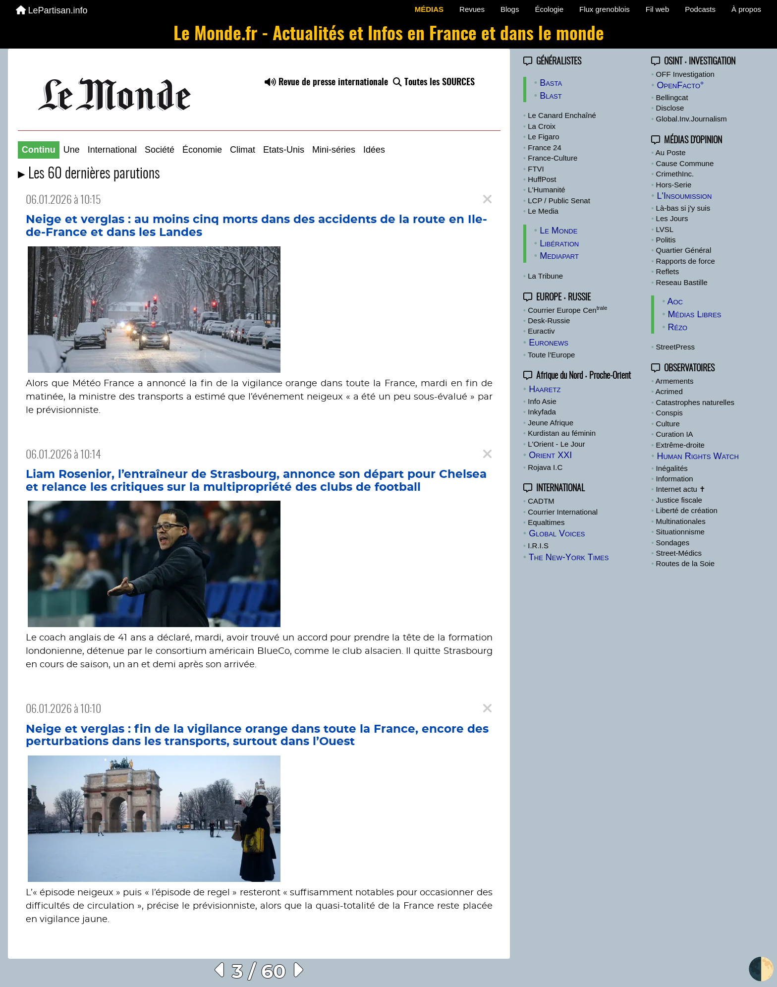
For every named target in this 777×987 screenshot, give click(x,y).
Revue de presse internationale (326, 82)
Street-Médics (679, 553)
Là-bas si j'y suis (683, 208)
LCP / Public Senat (559, 200)
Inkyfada (542, 411)
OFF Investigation (685, 74)
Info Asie (542, 401)
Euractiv (541, 331)
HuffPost (542, 179)
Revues (472, 9)
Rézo (677, 327)
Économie (202, 150)
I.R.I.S (538, 545)
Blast (551, 96)
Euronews (548, 343)
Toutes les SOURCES (434, 82)
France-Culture (552, 158)
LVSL (665, 229)
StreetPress (675, 347)
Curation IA (674, 434)
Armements (675, 381)
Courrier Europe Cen (567, 310)
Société (159, 150)
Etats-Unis (283, 150)
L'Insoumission (684, 196)
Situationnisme (680, 531)
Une (71, 150)
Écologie (549, 9)
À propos (746, 9)
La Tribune (545, 276)
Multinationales (681, 521)
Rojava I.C (545, 467)
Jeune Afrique (550, 422)
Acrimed (669, 391)
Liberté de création (687, 510)
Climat (242, 150)
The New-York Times (569, 557)
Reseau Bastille (682, 282)
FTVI (536, 169)
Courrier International (563, 512)
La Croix (541, 126)
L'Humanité (546, 189)
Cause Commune (685, 163)
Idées (374, 150)
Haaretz (544, 389)
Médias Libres (694, 314)
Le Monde (558, 230)
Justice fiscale (679, 500)
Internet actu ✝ (681, 489)
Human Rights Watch (697, 456)
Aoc (675, 301)
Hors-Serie (674, 184)
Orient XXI (550, 455)
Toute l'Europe (551, 354)
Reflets (667, 271)
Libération (559, 243)
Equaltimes (546, 522)
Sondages (673, 542)
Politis (666, 239)
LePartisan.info (52, 10)
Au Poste (671, 152)
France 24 (544, 147)
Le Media (543, 211)
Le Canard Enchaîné (562, 115)
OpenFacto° (680, 85)
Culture (668, 423)
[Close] (487, 199)
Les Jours (672, 218)
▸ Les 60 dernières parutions (89, 174)
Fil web (657, 9)
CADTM (541, 501)
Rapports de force (685, 261)
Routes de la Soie (685, 563)
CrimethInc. (675, 174)
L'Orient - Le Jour (556, 444)
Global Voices (557, 533)
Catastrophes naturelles (695, 402)
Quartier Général (684, 250)
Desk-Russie (549, 320)
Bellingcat (672, 97)
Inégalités (672, 468)
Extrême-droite (680, 445)
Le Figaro (543, 136)
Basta (551, 83)
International (112, 150)
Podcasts (700, 9)
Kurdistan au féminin (562, 433)
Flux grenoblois (604, 9)
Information (674, 478)
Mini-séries (333, 150)
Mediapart (559, 256)
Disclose (670, 108)
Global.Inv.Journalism (691, 119)
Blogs (509, 9)
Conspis (669, 412)
